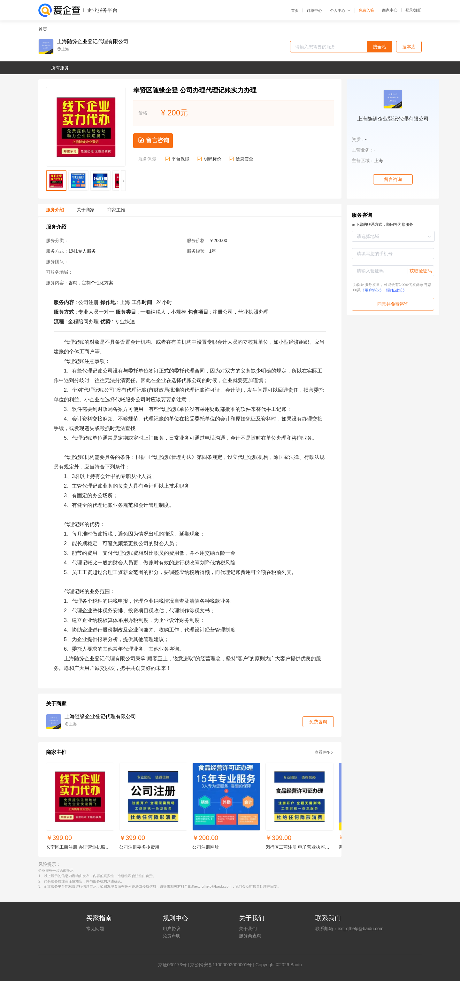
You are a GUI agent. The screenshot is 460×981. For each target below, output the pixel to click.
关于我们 (248, 928)
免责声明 (171, 935)
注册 (418, 10)
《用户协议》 (372, 290)
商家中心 (389, 10)
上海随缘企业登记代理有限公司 (92, 41)
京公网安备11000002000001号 (221, 964)
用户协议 (171, 928)
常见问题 (95, 928)
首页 (295, 10)
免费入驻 (366, 10)
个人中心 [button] (340, 10)
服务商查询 (250, 935)
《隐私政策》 (395, 290)
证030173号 (175, 964)
